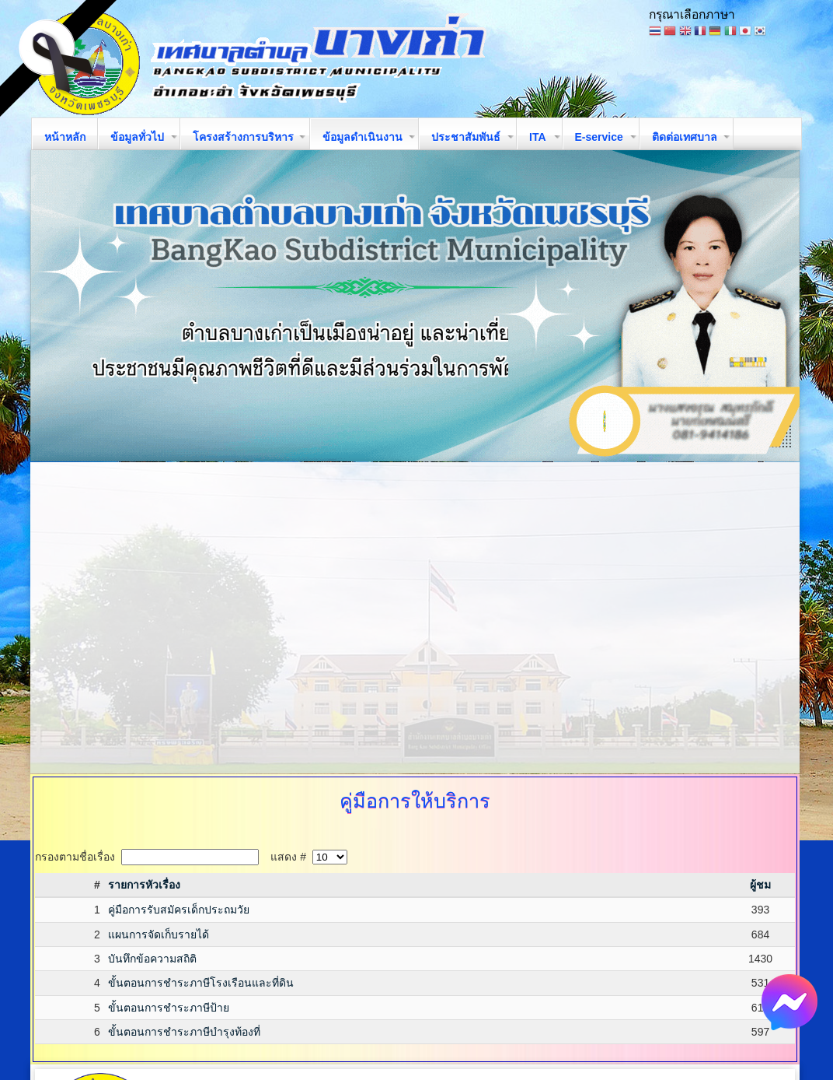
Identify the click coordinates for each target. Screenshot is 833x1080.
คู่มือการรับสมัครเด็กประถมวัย (178, 909)
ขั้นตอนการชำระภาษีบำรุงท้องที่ (184, 1032)
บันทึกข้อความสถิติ (152, 958)
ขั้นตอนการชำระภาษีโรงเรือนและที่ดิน (201, 983)
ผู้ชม (760, 884)
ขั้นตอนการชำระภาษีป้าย (168, 1007)
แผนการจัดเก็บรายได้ (158, 934)
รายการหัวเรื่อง (144, 884)
